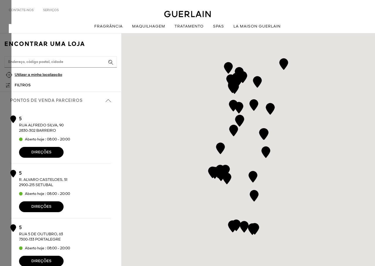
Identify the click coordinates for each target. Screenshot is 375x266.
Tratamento (189, 26)
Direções (41, 152)
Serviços (51, 10)
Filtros (23, 85)
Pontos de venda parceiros (60, 101)
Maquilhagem (148, 26)
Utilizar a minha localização (38, 75)
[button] (266, 151)
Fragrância (108, 26)
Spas (218, 26)
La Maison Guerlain (257, 26)
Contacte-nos (21, 10)
